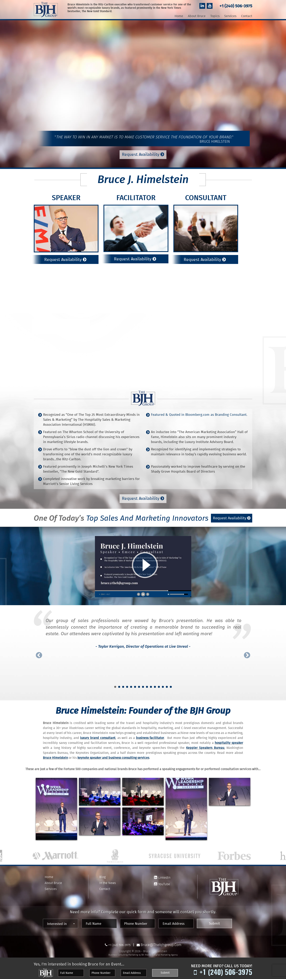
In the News (107, 880)
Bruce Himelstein (55, 755)
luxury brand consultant (97, 736)
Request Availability (143, 154)
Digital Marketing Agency (166, 951)
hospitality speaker (229, 740)
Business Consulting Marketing (123, 951)
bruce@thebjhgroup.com (162, 941)
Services (230, 16)
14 (167, 684)
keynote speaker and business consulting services (113, 755)
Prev (39, 653)
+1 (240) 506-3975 (234, 6)
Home (179, 16)
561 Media (146, 951)
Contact (246, 16)
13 (163, 684)
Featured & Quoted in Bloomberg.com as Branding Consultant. (199, 413)
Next (247, 653)
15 (171, 684)
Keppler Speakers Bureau (205, 745)
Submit (223, 921)
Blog (102, 874)
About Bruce (197, 16)
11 (155, 684)
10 (151, 684)
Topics (214, 16)
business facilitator (150, 736)
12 (159, 684)
